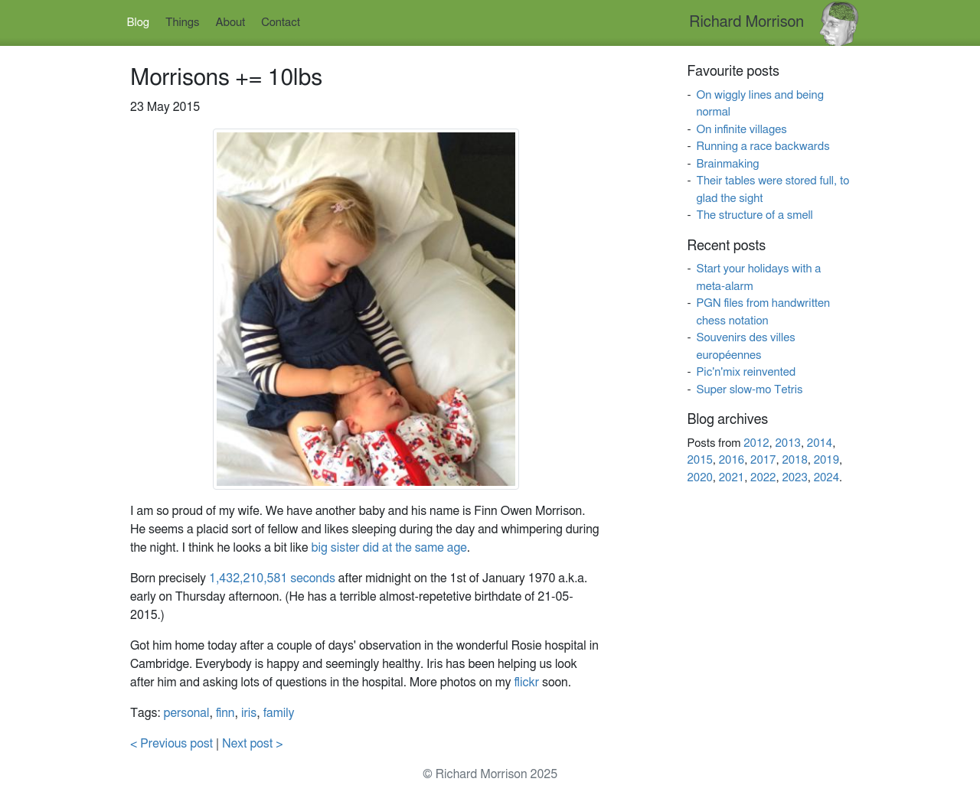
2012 (756, 443)
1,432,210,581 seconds (272, 578)
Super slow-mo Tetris (749, 390)
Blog (138, 22)
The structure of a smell (754, 215)
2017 (763, 460)
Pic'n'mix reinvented (745, 372)
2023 (794, 478)
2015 (699, 460)
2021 (731, 478)
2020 (699, 478)
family (279, 713)
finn (225, 713)
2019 (826, 460)
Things (182, 22)
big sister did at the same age (389, 548)
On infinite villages (741, 129)
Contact (280, 22)
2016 (731, 460)
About (231, 22)
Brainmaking (727, 164)
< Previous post (171, 744)
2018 (794, 460)
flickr (526, 682)
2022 (763, 478)
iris (248, 713)
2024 (826, 478)
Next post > (252, 744)
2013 (788, 443)
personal (187, 713)
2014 (819, 443)
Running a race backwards (762, 146)
